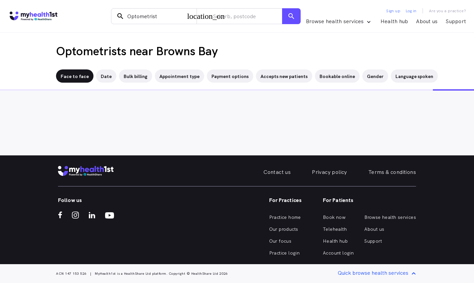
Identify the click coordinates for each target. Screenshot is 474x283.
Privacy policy (329, 172)
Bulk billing (136, 76)
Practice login (284, 253)
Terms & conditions (392, 172)
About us (427, 21)
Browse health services (390, 217)
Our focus (280, 241)
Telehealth (335, 229)
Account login (338, 253)
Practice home (285, 217)
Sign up (393, 11)
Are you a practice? (447, 11)
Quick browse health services (378, 273)
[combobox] (154, 16)
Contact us (277, 172)
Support (455, 21)
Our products (283, 229)
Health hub (394, 21)
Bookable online (337, 76)
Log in (411, 11)
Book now (334, 217)
